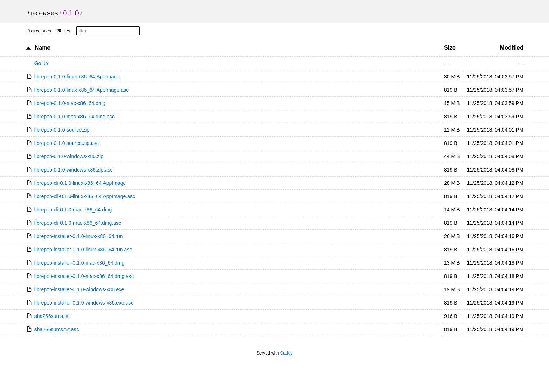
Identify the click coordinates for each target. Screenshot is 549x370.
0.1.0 (71, 13)
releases (44, 13)
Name (43, 48)
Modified (511, 48)
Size (450, 48)
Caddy (286, 353)
